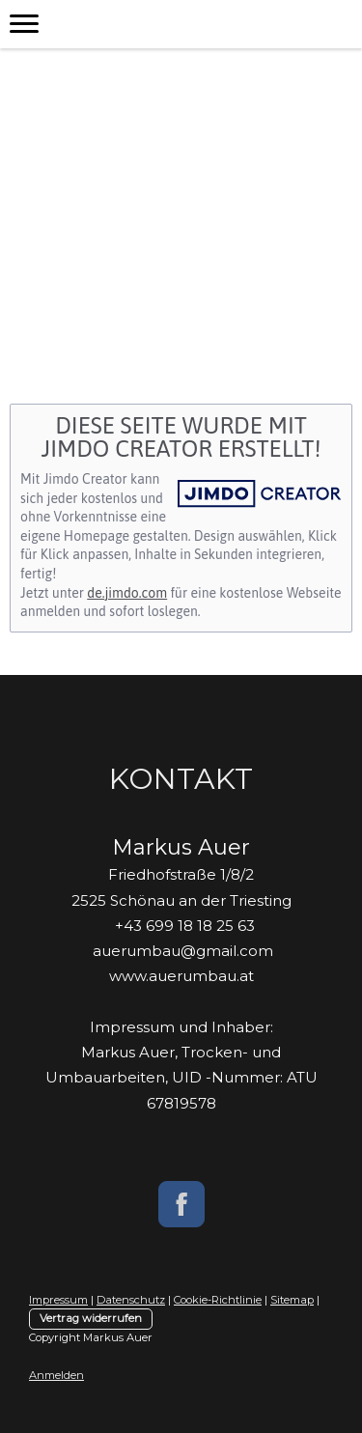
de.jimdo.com (127, 593)
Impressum (58, 1300)
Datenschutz (131, 1300)
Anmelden (56, 1375)
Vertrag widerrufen (91, 1318)
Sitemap (292, 1300)
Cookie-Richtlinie (218, 1300)
